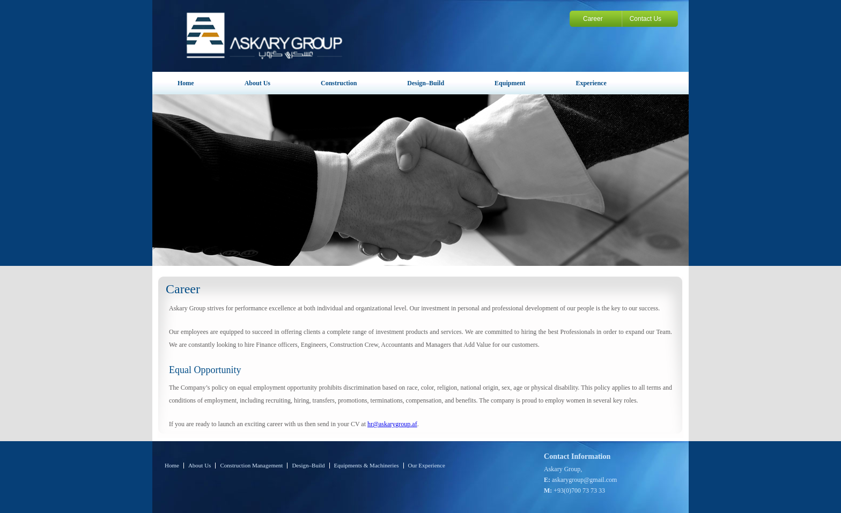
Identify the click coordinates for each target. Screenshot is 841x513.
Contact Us (645, 19)
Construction (339, 83)
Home (186, 83)
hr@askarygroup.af (392, 424)
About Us (257, 83)
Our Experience (426, 466)
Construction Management (251, 466)
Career (593, 19)
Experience (591, 83)
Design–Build (425, 83)
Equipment (510, 83)
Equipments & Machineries (366, 466)
